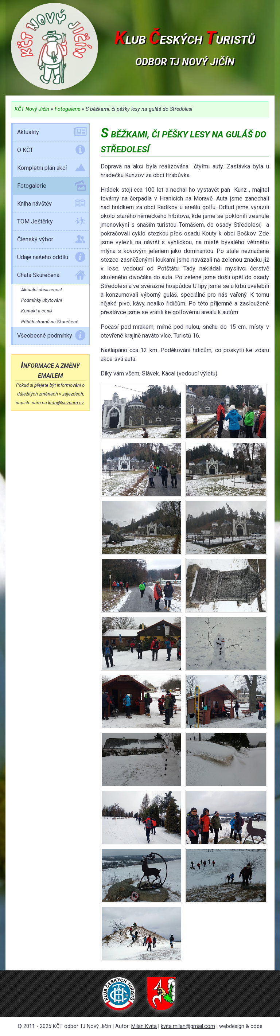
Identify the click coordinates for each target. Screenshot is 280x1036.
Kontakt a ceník (36, 310)
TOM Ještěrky (51, 223)
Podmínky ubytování (41, 300)
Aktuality (51, 133)
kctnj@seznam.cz (66, 402)
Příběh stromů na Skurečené (49, 321)
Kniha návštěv (51, 205)
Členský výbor (51, 241)
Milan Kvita (144, 1026)
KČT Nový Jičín (32, 109)
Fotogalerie (67, 109)
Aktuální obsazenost (41, 289)
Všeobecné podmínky (51, 337)
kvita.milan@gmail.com (188, 1026)
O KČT (51, 151)
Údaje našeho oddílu (51, 258)
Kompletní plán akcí (51, 169)
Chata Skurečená (51, 276)
